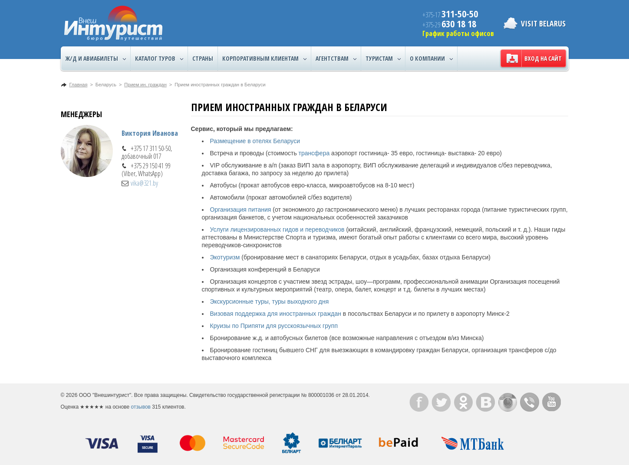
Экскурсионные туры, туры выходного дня (269, 301)
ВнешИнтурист (113, 23)
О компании (431, 58)
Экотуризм (225, 257)
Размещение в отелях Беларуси (255, 141)
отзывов (141, 407)
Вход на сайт (543, 58)
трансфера (314, 153)
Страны (202, 58)
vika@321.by (144, 183)
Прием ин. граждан (145, 84)
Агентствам (336, 58)
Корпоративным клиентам (264, 58)
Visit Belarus (543, 23)
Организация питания (240, 209)
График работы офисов (458, 33)
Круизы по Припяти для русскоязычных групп (274, 325)
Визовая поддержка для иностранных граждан (275, 313)
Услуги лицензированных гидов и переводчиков (277, 229)
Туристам (383, 58)
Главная (78, 84)
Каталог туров (159, 58)
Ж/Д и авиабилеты (96, 58)
